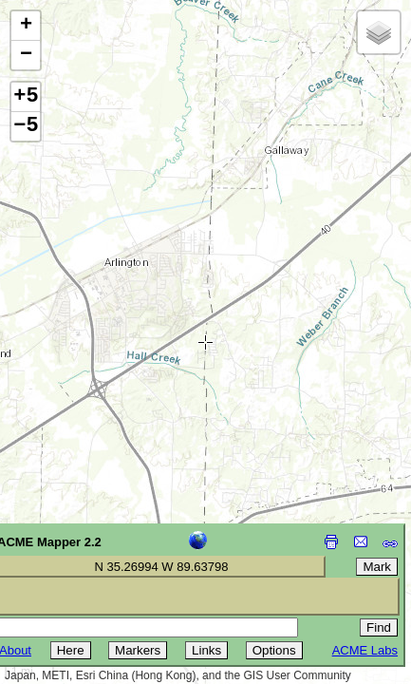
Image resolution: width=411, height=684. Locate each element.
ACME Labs (365, 650)
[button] (25, 26)
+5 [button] (25, 97)
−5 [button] (25, 126)
